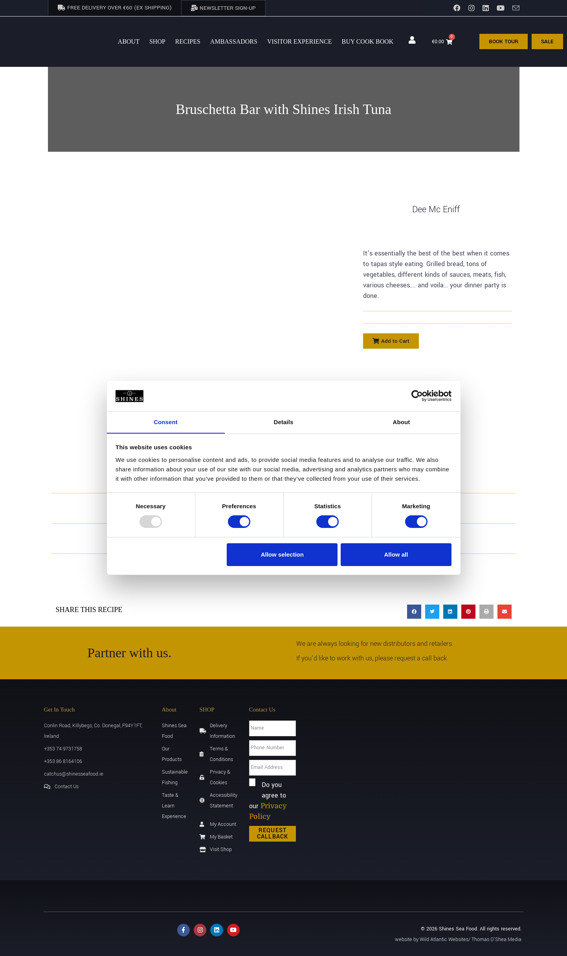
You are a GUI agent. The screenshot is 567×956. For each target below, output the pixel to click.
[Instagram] (471, 8)
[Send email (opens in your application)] (513, 8)
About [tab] (401, 421)
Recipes (187, 40)
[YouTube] (500, 8)
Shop (157, 40)
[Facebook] (457, 8)
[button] (391, 340)
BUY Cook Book (368, 40)
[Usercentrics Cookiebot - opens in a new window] (417, 396)
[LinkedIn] (486, 8)
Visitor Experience (299, 40)
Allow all (396, 554)
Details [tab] (284, 421)
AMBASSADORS (233, 40)
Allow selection (282, 554)
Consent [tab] (166, 421)
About (128, 40)
